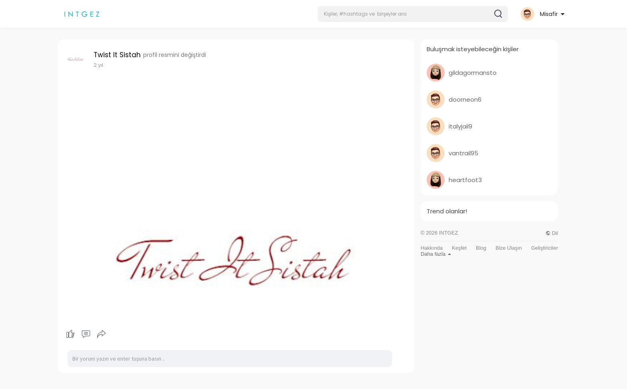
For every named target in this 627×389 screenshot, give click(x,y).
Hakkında (432, 248)
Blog (481, 248)
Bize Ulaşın (508, 248)
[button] (413, 14)
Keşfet (459, 248)
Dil (551, 233)
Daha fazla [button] (436, 254)
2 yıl (98, 65)
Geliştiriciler (544, 248)
